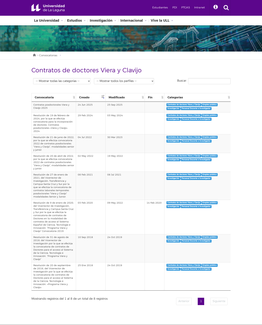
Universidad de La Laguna (48, 8)
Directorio (105, 294)
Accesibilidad (175, 294)
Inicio (34, 55)
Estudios (74, 20)
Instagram (187, 311)
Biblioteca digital (109, 286)
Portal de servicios (110, 278)
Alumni (172, 274)
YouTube (196, 311)
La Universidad (46, 20)
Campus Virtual (108, 274)
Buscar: (204, 81)
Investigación (101, 20)
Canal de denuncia (178, 302)
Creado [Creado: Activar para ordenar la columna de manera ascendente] (127, 97)
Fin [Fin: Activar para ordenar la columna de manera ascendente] (182, 97)
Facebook (171, 311)
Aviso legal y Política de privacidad (187, 290)
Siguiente (219, 235)
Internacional (131, 20)
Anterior (183, 235)
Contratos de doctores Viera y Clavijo (211, 104)
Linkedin (204, 311)
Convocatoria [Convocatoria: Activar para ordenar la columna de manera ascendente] (44, 97)
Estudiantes (160, 7)
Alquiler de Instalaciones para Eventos (121, 306)
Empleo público (202, 108)
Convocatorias (48, 55)
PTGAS (185, 7)
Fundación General (178, 278)
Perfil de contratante (179, 270)
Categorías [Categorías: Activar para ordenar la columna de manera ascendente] (203, 97)
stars (57, 313)
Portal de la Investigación (114, 290)
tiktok (212, 311)
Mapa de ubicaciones (112, 302)
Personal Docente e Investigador (209, 112)
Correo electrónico (110, 270)
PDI (174, 7)
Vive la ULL (160, 20)
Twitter (179, 311)
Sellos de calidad (177, 286)
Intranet (199, 7)
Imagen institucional (179, 298)
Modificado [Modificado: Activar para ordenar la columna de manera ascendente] (158, 97)
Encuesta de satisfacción (181, 282)
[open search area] (226, 8)
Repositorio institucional (113, 298)
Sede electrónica (109, 282)
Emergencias (41, 301)
